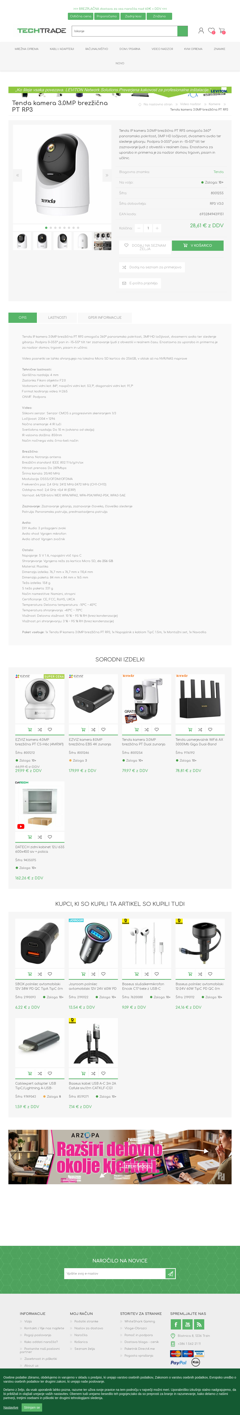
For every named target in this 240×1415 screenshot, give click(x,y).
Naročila (80, 1335)
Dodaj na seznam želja (50, 730)
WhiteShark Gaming (140, 1322)
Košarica (221, 31)
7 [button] (73, 228)
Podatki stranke (86, 1322)
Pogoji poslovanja (37, 1335)
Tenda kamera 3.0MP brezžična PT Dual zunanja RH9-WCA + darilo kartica (143, 745)
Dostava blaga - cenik (142, 1342)
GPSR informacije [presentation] (105, 318)
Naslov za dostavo (88, 1329)
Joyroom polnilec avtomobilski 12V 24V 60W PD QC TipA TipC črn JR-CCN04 (93, 989)
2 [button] (51, 228)
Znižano (159, 16)
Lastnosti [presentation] (57, 318)
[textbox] (124, 31)
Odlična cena (80, 16)
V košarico (30, 730)
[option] (22, 242)
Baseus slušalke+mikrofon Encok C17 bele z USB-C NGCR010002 (143, 989)
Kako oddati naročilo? (41, 1342)
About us (31, 1366)
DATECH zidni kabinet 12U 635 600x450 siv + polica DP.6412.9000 (39, 852)
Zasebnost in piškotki (40, 1359)
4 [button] (60, 228)
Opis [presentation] (23, 318)
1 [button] (46, 228)
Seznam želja (84, 1349)
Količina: (126, 229)
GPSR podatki (34, 1373)
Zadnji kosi (133, 16)
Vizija (28, 1322)
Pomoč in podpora (139, 1335)
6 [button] (69, 228)
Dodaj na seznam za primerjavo (40, 730)
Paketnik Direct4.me (140, 1349)
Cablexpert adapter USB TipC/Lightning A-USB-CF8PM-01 (35, 1089)
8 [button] (78, 228)
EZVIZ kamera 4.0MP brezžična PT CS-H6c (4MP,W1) (39, 743)
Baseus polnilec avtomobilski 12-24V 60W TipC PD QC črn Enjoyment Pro (199, 989)
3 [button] (55, 228)
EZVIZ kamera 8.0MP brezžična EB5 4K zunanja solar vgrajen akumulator (90, 745)
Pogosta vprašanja (139, 1356)
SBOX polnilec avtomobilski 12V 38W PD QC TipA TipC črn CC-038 (39, 989)
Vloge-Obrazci (136, 1329)
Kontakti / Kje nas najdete (44, 1329)
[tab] (22, 318)
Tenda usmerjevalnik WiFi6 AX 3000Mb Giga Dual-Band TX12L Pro (199, 745)
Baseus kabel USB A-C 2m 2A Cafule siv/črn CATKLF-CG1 (92, 1087)
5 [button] (64, 228)
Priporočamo (107, 16)
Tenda (219, 172)
